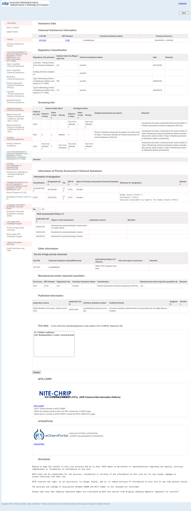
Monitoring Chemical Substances (15, 78)
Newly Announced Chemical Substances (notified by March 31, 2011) (15, 128)
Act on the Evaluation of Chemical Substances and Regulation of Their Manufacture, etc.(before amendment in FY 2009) (15, 155)
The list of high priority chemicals (15, 229)
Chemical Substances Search (15, 45)
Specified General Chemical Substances (15, 101)
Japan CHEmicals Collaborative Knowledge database (37, 13)
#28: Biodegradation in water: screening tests (54, 335)
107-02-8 (42, 40)
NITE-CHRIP (39, 406)
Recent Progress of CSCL (16, 192)
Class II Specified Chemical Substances (15, 71)
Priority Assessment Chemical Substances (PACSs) (15, 85)
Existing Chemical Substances (13, 145)
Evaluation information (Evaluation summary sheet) (15, 213)
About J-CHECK (12, 28)
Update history (12, 32)
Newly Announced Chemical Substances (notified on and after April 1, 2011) (15, 117)
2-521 (67, 40)
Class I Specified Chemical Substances (15, 65)
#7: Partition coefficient (54, 332)
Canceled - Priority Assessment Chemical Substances (15, 94)
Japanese (183, 3)
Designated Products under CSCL (18, 198)
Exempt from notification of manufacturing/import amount (17, 174)
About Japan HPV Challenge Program (14, 235)
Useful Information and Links (15, 249)
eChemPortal (39, 444)
